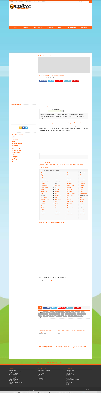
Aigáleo (43, 175)
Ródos (82, 185)
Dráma (43, 201)
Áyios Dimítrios (45, 199)
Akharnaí (43, 179)
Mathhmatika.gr (70, 375)
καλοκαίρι (51, 315)
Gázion (43, 210)
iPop (67, 384)
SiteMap (32, 390)
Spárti (81, 191)
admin (42, 77)
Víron (81, 205)
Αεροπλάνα (15, 156)
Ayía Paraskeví (45, 197)
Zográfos (82, 214)
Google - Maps (13, 370)
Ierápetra (57, 172)
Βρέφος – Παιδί (36, 1)
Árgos (42, 189)
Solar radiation (59, 312)
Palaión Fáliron (71, 208)
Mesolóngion (70, 185)
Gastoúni (43, 208)
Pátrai (68, 212)
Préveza (82, 179)
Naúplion (69, 191)
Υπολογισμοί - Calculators (54, 280)
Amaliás (43, 183)
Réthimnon (83, 183)
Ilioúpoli (57, 179)
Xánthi (82, 210)
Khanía (56, 203)
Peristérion (70, 214)
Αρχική (39, 55)
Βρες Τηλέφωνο (16, 150)
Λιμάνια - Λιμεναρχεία (14, 375)
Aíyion (43, 177)
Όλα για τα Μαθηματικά (52, 362)
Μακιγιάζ (40, 375)
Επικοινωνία (37, 390)
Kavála (56, 193)
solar (51, 312)
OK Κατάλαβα (82, 392)
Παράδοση (28, 1)
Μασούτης (15, 139)
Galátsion (43, 205)
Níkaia (69, 205)
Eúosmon (43, 203)
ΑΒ (13, 138)
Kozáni (69, 175)
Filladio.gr (40, 379)
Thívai (81, 197)
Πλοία (13, 154)
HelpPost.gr (39, 362)
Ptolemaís (82, 181)
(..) (76, 392)
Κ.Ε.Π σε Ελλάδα (13, 379)
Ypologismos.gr (70, 370)
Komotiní (57, 210)
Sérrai (81, 187)
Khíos (56, 205)
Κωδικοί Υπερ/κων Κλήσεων (16, 382)
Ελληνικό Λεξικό (13, 374)
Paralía (69, 210)
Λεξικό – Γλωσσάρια (20, 1)
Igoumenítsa (58, 175)
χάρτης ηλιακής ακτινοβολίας (76, 315)
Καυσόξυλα (15, 145)
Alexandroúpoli (45, 181)
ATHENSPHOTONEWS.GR (73, 379)
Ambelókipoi (44, 187)
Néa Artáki (70, 195)
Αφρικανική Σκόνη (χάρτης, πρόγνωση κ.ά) (45, 331)
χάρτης (65, 315)
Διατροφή (44, 1)
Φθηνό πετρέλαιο (17, 149)
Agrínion (43, 172)
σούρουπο (58, 315)
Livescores (69, 382)
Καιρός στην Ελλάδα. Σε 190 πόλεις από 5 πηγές (79, 347)
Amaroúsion (44, 185)
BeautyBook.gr (70, 374)
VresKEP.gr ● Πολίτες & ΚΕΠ (70, 280)
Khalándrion (58, 199)
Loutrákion (70, 183)
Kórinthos (57, 214)
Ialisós (43, 214)
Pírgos (82, 175)
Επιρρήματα (12, 383)
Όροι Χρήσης (27, 390)
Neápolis (69, 203)
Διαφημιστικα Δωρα (42, 372)
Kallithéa (57, 189)
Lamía (69, 177)
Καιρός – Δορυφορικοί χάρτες (79, 330)
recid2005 (45, 312)
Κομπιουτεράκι (16, 152)
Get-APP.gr (69, 373)
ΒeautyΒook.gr (61, 362)
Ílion (56, 177)
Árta (42, 193)
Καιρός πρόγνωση (17, 143)
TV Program (12, 378)
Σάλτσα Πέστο (41, 373)
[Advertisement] (61, 14)
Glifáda (43, 212)
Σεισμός (14, 158)
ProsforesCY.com (42, 377)
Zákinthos (82, 212)
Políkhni (82, 177)
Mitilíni (69, 187)
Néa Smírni (70, 201)
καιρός (45, 315)
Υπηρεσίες (44, 55)
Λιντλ (13, 136)
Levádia (69, 181)
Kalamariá (57, 185)
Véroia (82, 203)
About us (22, 390)
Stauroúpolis (83, 193)
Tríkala (82, 199)
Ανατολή (77, 312)
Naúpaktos (70, 189)
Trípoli (81, 201)
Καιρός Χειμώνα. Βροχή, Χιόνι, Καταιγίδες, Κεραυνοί (63, 347)
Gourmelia (69, 378)
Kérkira (56, 197)
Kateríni (57, 191)
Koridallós (57, 212)
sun (72, 312)
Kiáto (56, 208)
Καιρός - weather (51, 55)
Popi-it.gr (44, 362)
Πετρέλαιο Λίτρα (16, 147)
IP (12, 161)
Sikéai (81, 189)
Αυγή (83, 312)
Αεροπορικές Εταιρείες (14, 377)
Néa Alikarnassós (71, 193)
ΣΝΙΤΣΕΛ (40, 374)
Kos (68, 172)
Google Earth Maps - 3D (15, 372)
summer (67, 312)
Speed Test (15, 159)
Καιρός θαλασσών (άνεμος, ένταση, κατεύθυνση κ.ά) (45, 347)
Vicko (13, 141)
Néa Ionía (69, 197)
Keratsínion (58, 195)
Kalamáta (57, 187)
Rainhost (68, 380)
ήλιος (40, 315)
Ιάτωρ (67, 383)
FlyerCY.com (41, 378)
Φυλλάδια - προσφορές (17, 134)
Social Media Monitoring (44, 370)
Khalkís (56, 201)
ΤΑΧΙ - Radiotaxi (13, 380)
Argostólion (44, 191)
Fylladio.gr (69, 372)
